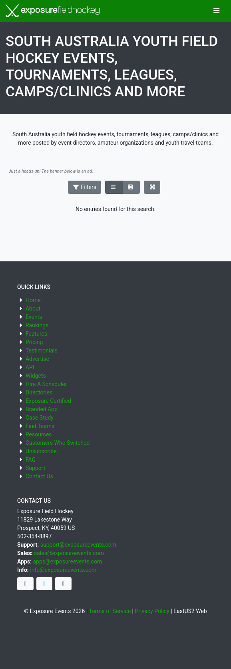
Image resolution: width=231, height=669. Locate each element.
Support (35, 468)
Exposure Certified (48, 401)
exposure (53, 10)
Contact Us (39, 476)
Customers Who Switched (58, 443)
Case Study (40, 417)
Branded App (42, 409)
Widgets (36, 375)
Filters (85, 187)
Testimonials (42, 350)
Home (33, 300)
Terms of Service (110, 611)
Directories (39, 392)
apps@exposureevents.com (67, 561)
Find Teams (40, 426)
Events (34, 317)
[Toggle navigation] (216, 11)
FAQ (31, 459)
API (30, 367)
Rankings (37, 325)
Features (36, 334)
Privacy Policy (152, 611)
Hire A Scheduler (46, 384)
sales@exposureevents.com (69, 553)
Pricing (34, 342)
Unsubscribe (41, 451)
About (33, 308)
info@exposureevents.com (63, 570)
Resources (39, 434)
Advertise (37, 359)
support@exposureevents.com (78, 545)
